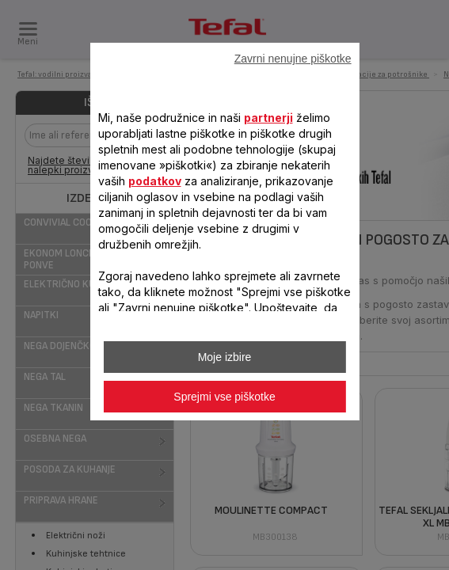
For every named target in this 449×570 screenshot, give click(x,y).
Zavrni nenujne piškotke (293, 58)
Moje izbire (225, 357)
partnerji (267, 117)
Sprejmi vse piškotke (224, 396)
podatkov (154, 181)
